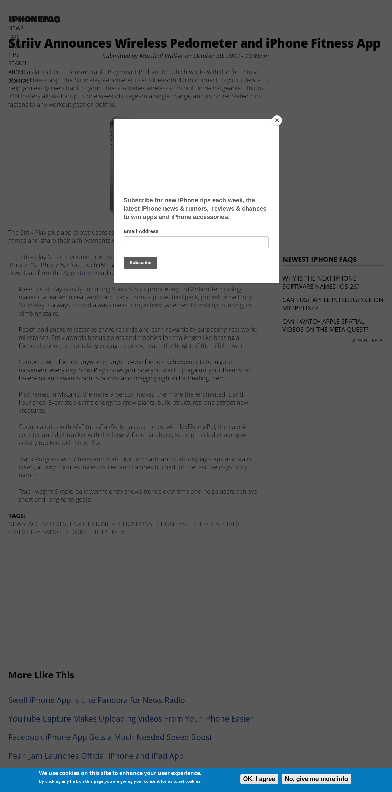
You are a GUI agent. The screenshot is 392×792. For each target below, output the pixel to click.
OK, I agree (259, 778)
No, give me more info (316, 778)
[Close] (277, 120)
